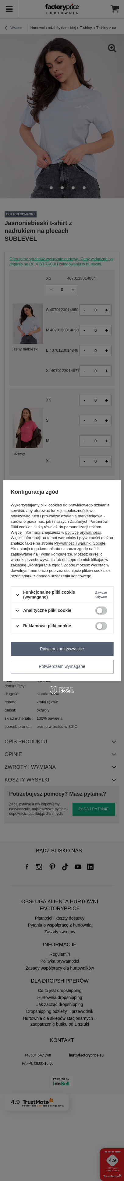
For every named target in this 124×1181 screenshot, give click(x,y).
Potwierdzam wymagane (62, 666)
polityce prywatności (83, 532)
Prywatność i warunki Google (79, 543)
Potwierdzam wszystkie (62, 648)
